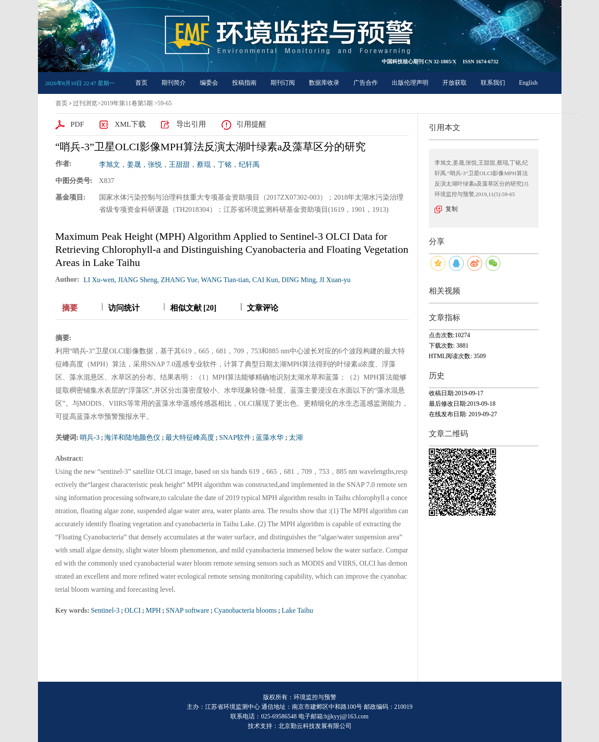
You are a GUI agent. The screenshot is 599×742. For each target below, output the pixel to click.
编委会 (209, 82)
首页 (141, 82)
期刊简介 (173, 82)
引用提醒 (251, 124)
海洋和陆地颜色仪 (132, 437)
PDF (77, 124)
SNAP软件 (235, 437)
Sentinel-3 (105, 610)
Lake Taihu (297, 610)
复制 (451, 209)
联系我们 (493, 82)
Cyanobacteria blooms (245, 610)
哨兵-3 (89, 437)
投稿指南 (244, 82)
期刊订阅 (282, 82)
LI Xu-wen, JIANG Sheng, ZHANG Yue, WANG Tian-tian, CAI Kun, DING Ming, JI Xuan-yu (217, 279)
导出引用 (191, 124)
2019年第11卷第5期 (126, 103)
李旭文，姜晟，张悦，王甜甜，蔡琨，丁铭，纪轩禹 (179, 164)
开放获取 (454, 82)
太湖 (296, 437)
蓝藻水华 (270, 437)
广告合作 (365, 82)
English (528, 82)
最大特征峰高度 (189, 437)
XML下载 (130, 124)
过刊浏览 (85, 103)
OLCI (132, 610)
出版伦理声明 (410, 82)
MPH (153, 610)
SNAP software (187, 610)
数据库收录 (324, 82)
